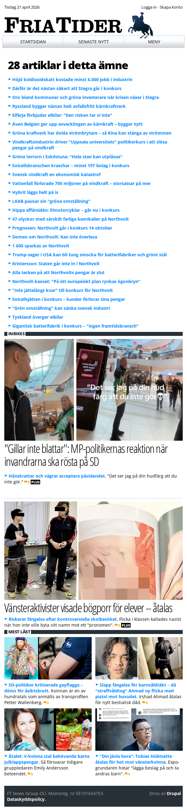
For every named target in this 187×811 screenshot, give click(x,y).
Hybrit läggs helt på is (35, 192)
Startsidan (33, 42)
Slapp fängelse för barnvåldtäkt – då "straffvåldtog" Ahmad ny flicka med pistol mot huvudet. (135, 690)
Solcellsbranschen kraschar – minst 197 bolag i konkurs (70, 165)
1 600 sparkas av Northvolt (40, 246)
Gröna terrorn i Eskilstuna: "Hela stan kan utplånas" (67, 156)
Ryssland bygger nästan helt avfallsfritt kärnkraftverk (69, 106)
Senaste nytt (93, 42)
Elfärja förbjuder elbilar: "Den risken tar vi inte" (62, 115)
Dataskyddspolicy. (26, 799)
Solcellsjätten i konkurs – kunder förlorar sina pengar (68, 299)
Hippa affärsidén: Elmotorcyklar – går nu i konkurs (66, 210)
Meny (154, 42)
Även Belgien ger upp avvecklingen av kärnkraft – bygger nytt (77, 124)
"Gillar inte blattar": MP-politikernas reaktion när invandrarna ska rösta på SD (86, 454)
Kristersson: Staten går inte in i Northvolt (56, 263)
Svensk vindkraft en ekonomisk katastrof (56, 174)
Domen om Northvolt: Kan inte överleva (54, 237)
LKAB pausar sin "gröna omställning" (51, 201)
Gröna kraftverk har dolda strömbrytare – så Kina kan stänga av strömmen (91, 133)
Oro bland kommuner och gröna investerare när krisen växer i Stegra (85, 97)
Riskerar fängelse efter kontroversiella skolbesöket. (63, 619)
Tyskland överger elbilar (37, 317)
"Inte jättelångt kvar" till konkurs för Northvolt (62, 290)
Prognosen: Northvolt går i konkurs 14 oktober (62, 228)
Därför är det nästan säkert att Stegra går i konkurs (66, 88)
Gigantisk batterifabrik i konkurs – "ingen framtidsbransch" (75, 326)
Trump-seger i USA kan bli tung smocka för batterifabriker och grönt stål (89, 255)
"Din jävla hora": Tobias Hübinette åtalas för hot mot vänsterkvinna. (133, 759)
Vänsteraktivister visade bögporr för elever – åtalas (88, 607)
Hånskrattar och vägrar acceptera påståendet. (57, 476)
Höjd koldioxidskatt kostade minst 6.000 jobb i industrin (72, 79)
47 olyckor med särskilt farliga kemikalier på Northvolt (70, 219)
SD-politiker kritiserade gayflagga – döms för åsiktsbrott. (43, 688)
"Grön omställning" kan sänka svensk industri (61, 308)
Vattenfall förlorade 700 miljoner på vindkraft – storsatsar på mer (81, 183)
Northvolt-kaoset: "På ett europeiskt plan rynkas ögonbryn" (76, 281)
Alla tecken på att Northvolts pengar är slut (58, 272)
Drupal (174, 793)
